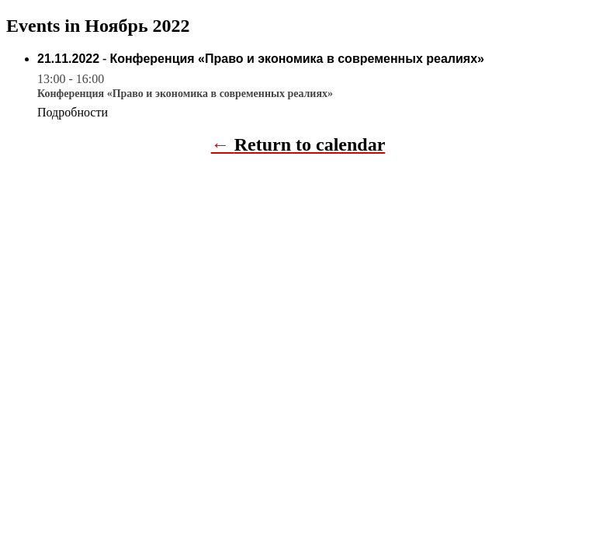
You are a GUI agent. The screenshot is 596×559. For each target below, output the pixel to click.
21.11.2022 (68, 58)
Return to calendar (310, 144)
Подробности (72, 112)
